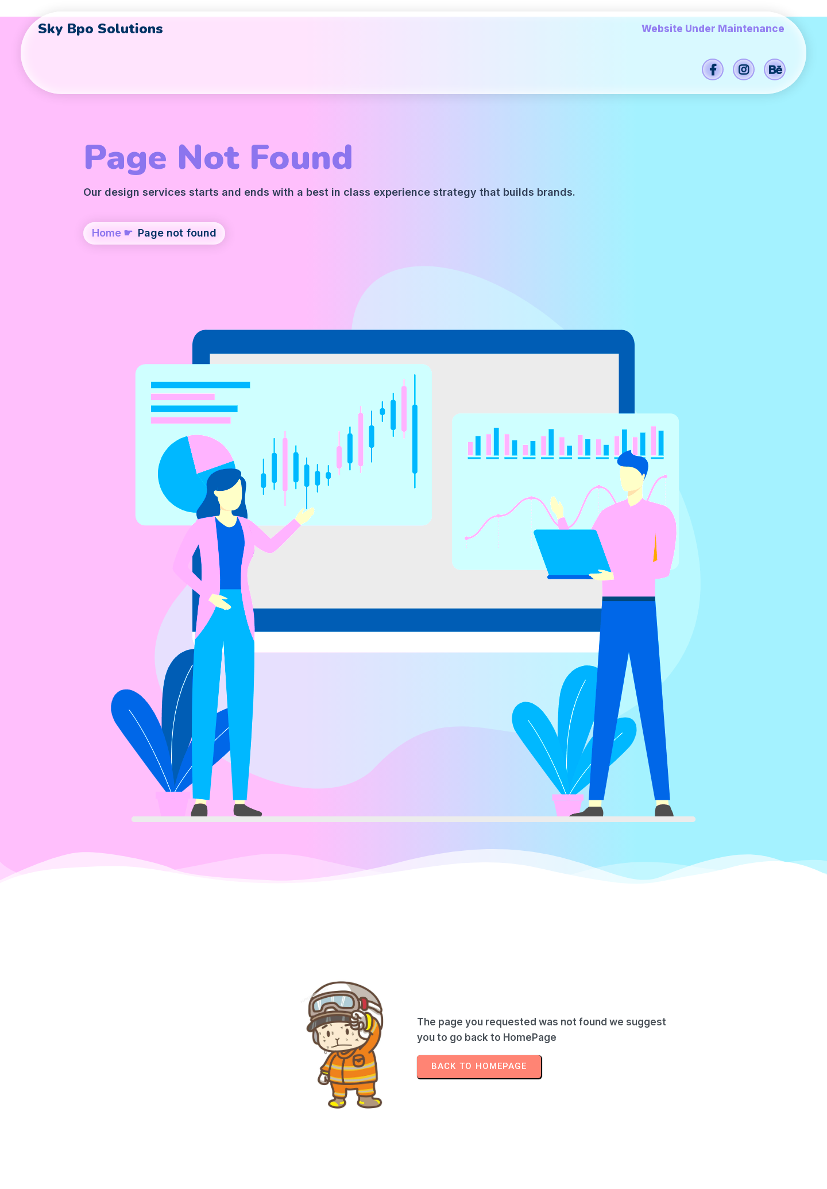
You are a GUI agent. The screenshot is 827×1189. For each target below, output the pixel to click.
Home (106, 302)
